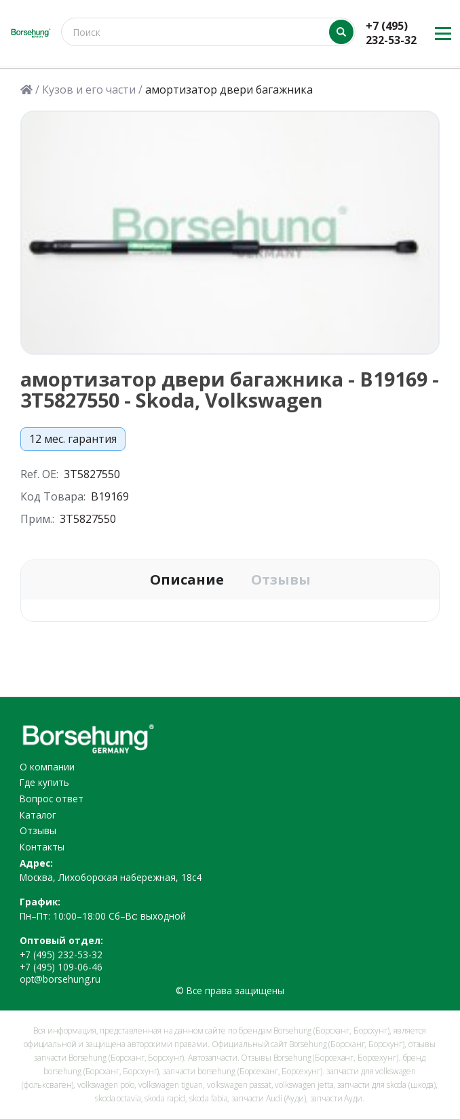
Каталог (38, 814)
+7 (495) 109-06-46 (61, 966)
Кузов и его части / (92, 90)
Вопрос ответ (51, 798)
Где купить (44, 782)
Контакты (42, 846)
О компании (47, 766)
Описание (187, 580)
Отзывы (281, 580)
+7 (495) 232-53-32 (391, 33)
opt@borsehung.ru (60, 979)
